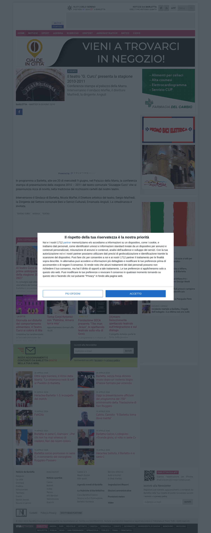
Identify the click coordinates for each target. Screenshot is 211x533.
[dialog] (105, 266)
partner (67, 242)
